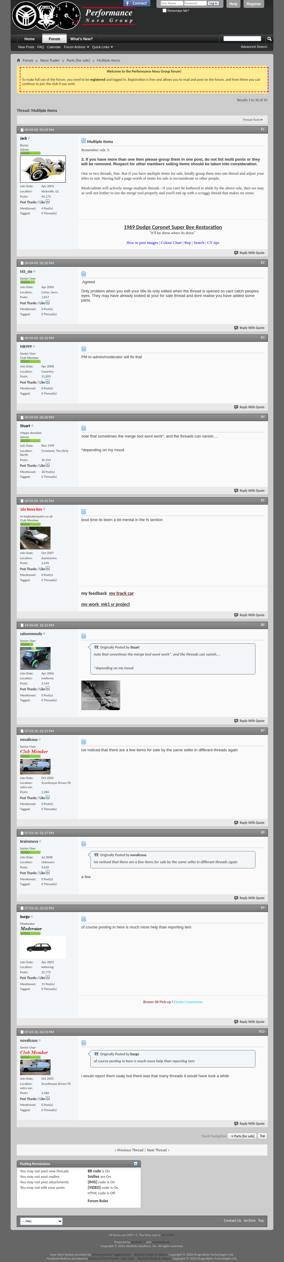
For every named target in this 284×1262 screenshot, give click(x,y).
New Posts (26, 47)
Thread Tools (251, 120)
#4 (263, 417)
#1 (263, 129)
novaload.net (161, 1242)
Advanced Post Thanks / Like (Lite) (112, 1258)
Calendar (54, 47)
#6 (263, 625)
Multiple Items (44, 110)
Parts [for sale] (78, 60)
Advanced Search (254, 46)
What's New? (81, 39)
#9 (263, 908)
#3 (263, 337)
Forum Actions (74, 47)
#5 (263, 500)
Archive (250, 1220)
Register (254, 4)
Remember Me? (176, 11)
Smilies (93, 1176)
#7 (263, 730)
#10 (262, 1031)
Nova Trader (50, 60)
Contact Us (232, 1220)
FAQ (40, 47)
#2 (263, 262)
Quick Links (101, 47)
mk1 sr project (115, 604)
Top (262, 1136)
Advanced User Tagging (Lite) (111, 1255)
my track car (121, 593)
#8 (263, 832)
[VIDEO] (94, 1187)
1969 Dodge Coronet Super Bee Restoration (173, 227)
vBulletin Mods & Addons (151, 1255)
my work (90, 604)
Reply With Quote (250, 253)
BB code (94, 1171)
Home (29, 39)
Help (233, 4)
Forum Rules (98, 1201)
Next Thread (157, 1150)
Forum (54, 39)
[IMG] (92, 1182)
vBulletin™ (138, 1242)
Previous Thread (130, 1150)
